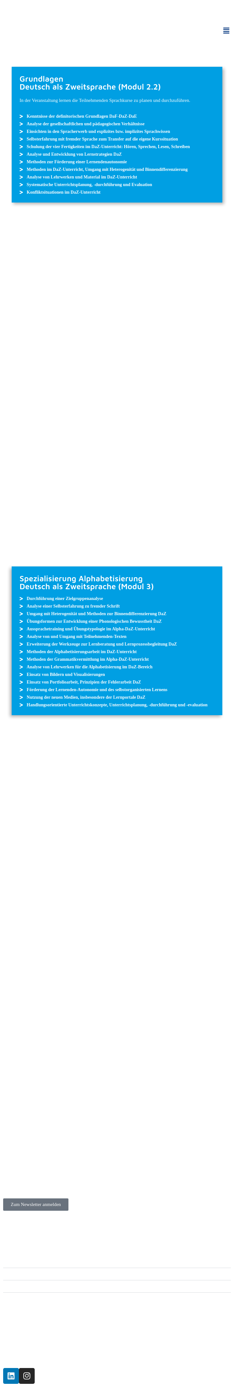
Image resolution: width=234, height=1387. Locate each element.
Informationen (25, 1286)
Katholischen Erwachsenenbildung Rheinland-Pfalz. (98, 1353)
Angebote (20, 1261)
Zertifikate (21, 1273)
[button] (226, 31)
